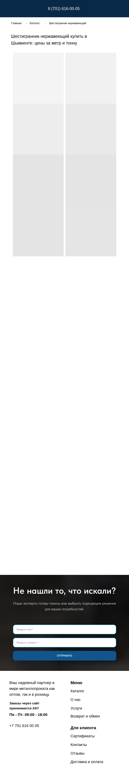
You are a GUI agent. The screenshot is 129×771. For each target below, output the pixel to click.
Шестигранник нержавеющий (67, 23)
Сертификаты (83, 736)
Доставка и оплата (87, 762)
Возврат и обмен (85, 716)
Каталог (35, 23)
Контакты (79, 745)
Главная (16, 23)
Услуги (76, 708)
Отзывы (78, 753)
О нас (76, 699)
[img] (31, 9)
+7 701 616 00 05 (24, 726)
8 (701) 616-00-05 (64, 8)
